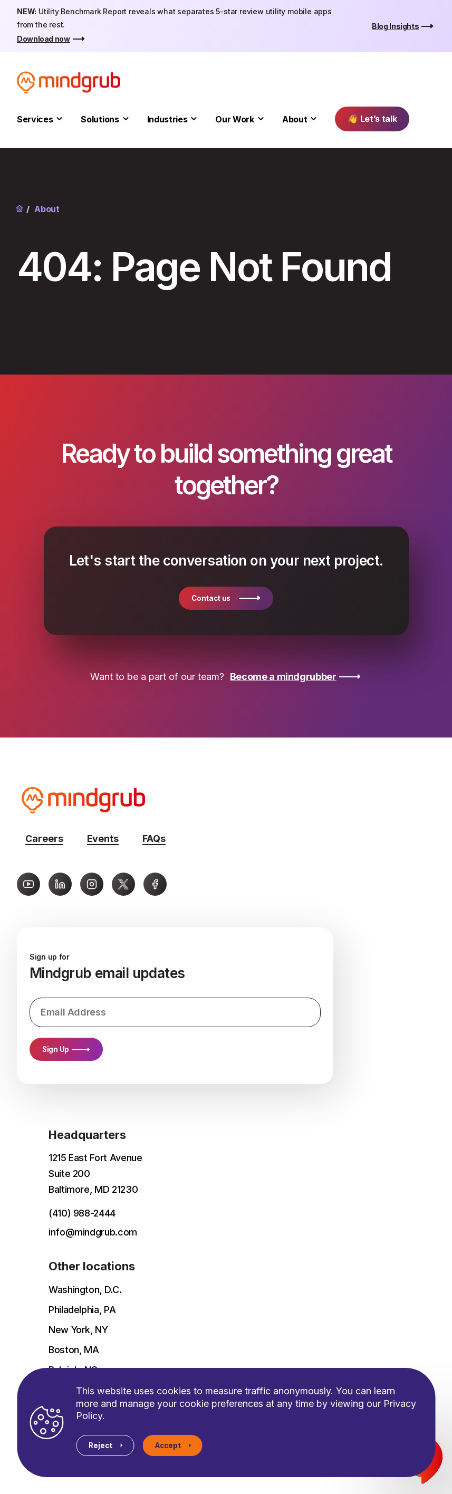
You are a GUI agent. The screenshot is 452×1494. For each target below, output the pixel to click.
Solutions (100, 119)
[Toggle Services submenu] (59, 118)
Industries (167, 119)
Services (35, 119)
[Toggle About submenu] (313, 118)
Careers (44, 838)
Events (103, 838)
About (294, 119)
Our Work (234, 119)
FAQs (154, 838)
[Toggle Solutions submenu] (125, 118)
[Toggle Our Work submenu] (260, 118)
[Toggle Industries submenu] (193, 118)
